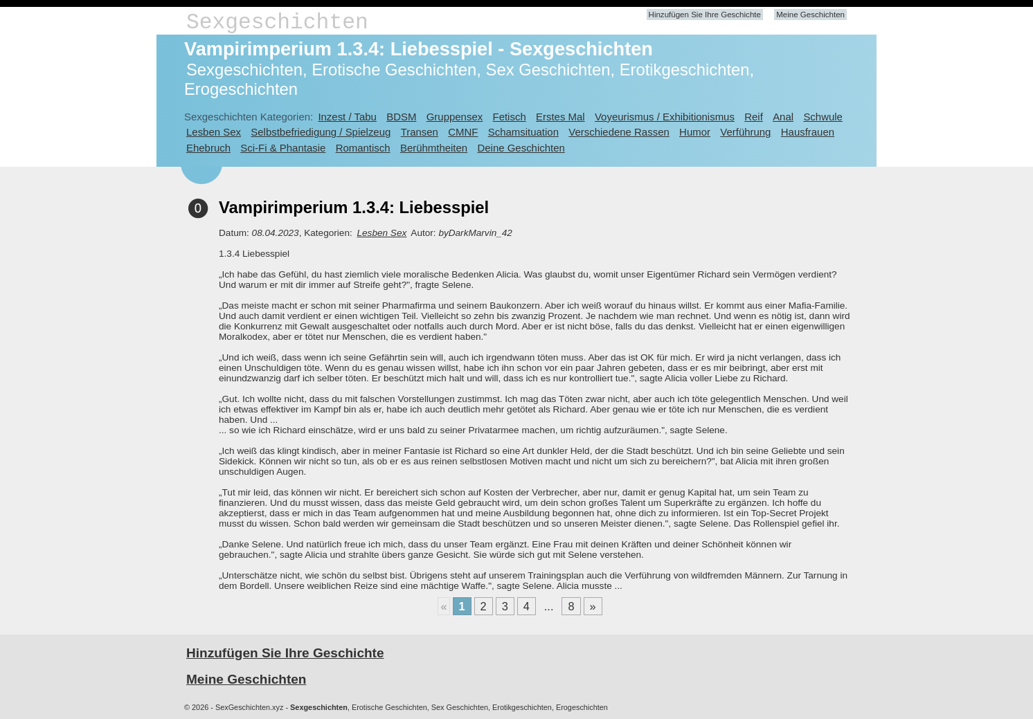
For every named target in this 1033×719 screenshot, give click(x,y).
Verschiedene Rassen (618, 132)
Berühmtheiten (433, 148)
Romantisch (363, 148)
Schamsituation (523, 132)
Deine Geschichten (520, 148)
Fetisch (509, 116)
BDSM (401, 116)
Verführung (745, 132)
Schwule (823, 116)
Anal (783, 116)
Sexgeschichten (277, 22)
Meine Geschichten (810, 14)
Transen (419, 132)
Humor (694, 132)
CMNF (463, 132)
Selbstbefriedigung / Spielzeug (320, 132)
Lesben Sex (213, 132)
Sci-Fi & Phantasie (282, 148)
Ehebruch (208, 148)
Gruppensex (454, 116)
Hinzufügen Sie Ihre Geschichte (705, 14)
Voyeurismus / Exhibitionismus (665, 116)
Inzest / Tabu (347, 116)
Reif (753, 116)
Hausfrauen (807, 132)
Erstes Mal (560, 116)
